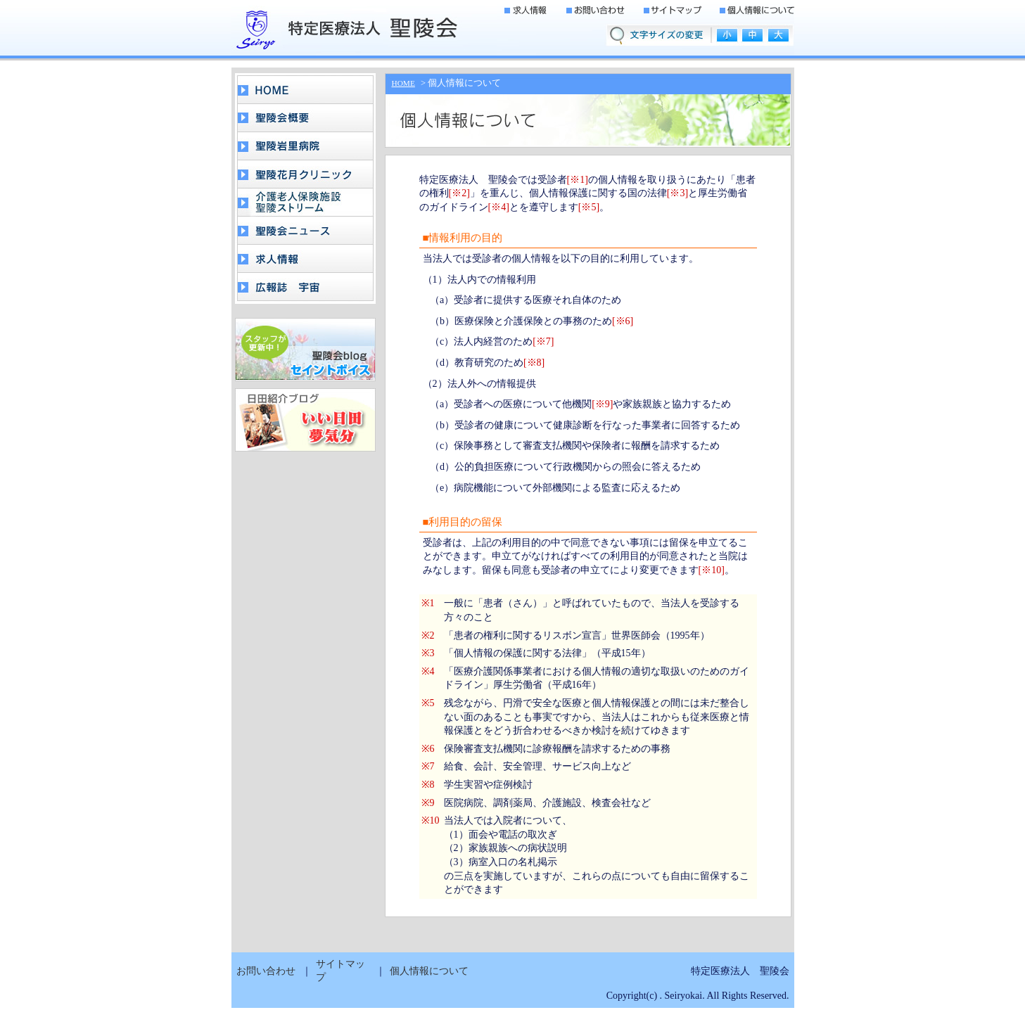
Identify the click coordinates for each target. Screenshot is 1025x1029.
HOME (403, 83)
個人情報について (429, 971)
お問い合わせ (265, 971)
